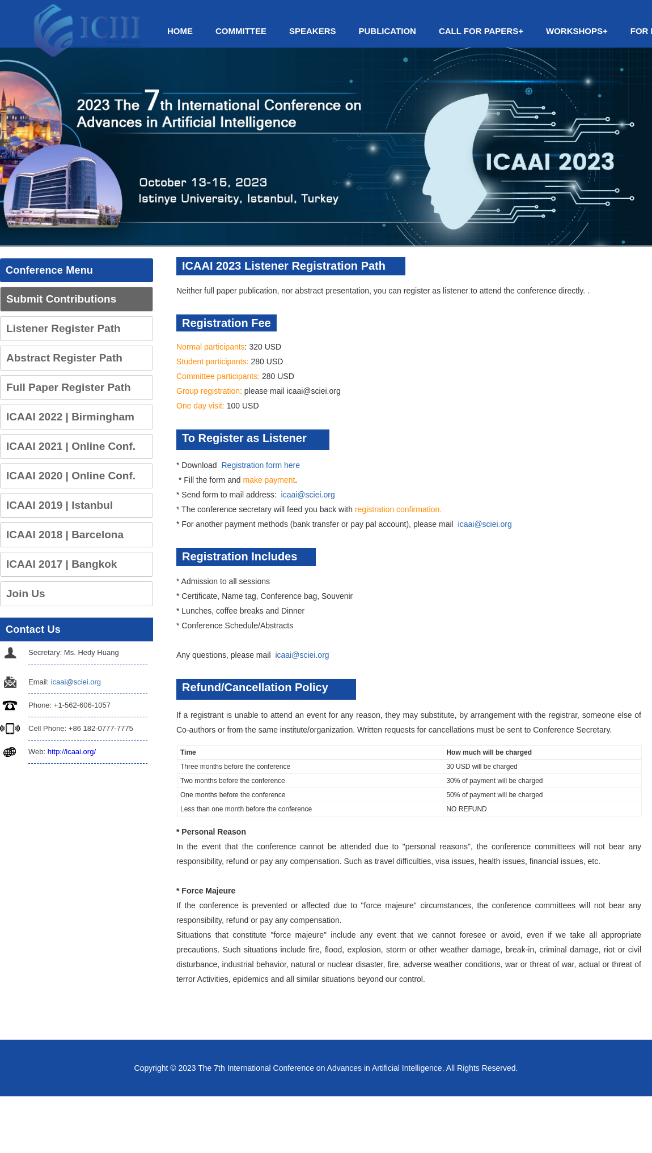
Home (180, 31)
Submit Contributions (61, 299)
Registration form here (261, 465)
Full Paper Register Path (68, 387)
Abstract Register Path (64, 358)
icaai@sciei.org (76, 682)
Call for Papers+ (481, 31)
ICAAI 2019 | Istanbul (59, 505)
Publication (387, 31)
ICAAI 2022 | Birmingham (70, 417)
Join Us (25, 593)
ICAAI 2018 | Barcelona (65, 535)
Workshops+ (577, 31)
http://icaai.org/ (72, 751)
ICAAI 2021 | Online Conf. (71, 446)
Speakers (312, 31)
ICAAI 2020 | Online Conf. (71, 476)
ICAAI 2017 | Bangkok (61, 564)
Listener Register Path (63, 328)
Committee (240, 31)
